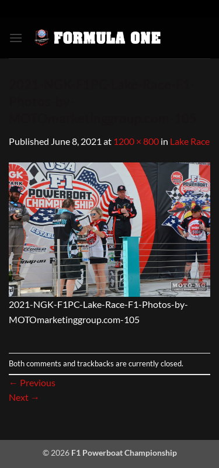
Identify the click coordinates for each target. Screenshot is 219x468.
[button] (16, 37)
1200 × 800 (136, 141)
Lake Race (190, 141)
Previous (32, 382)
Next (24, 397)
